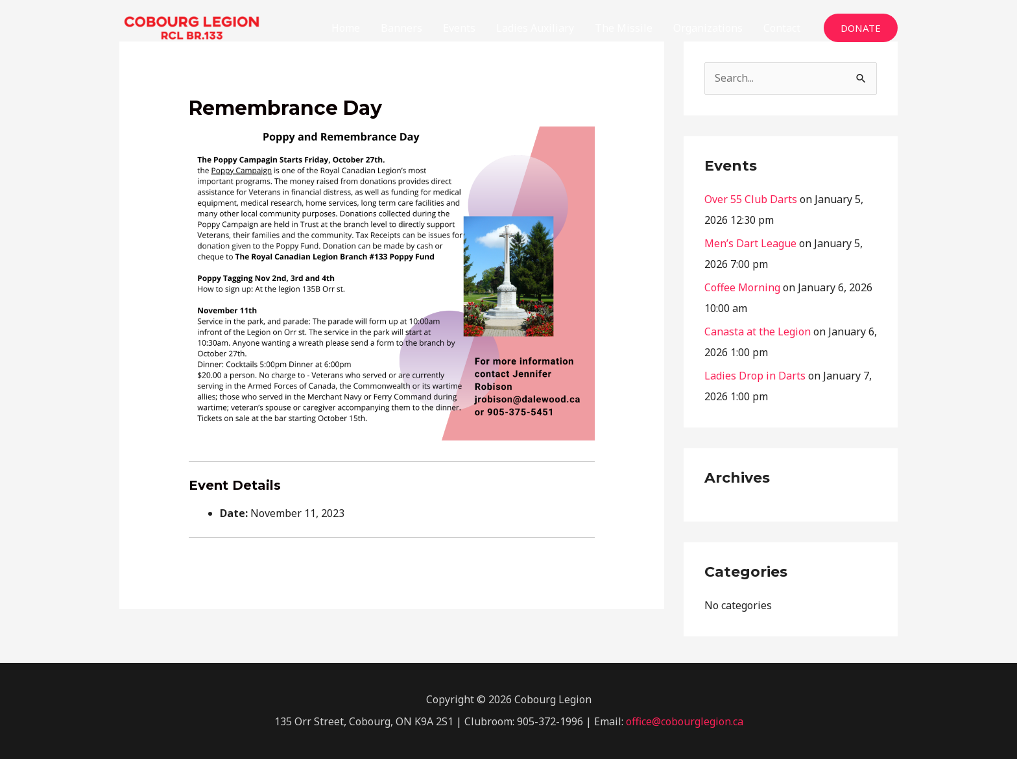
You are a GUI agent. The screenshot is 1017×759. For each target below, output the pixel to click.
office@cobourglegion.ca (684, 721)
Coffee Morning (742, 287)
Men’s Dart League (750, 243)
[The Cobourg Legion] (191, 26)
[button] (861, 28)
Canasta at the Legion (757, 331)
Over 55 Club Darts (750, 199)
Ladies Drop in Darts (755, 375)
